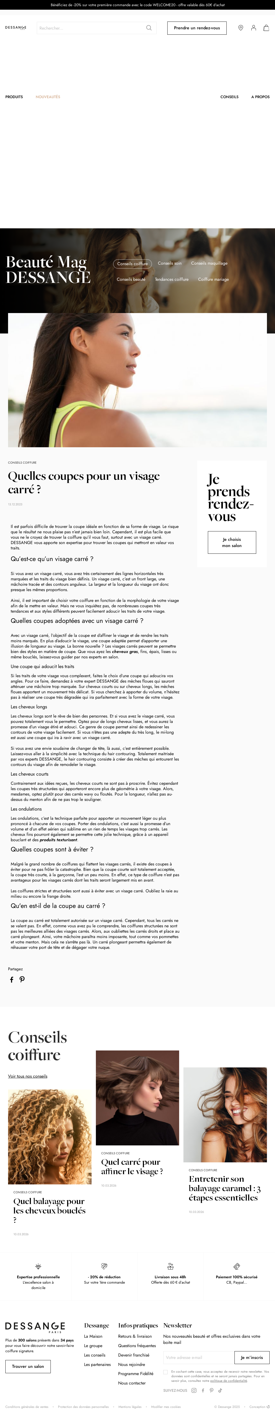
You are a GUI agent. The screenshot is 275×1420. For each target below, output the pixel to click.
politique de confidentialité (228, 1380)
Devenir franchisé (133, 1355)
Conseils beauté (131, 279)
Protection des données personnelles (83, 1407)
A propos (260, 97)
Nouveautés (48, 97)
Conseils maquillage (209, 263)
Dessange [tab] (96, 1326)
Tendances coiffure (172, 279)
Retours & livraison (135, 1336)
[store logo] (15, 28)
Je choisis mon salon (232, 542)
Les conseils (94, 1355)
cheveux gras (125, 651)
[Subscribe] (252, 1357)
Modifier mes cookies (166, 1407)
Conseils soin (170, 263)
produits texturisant (58, 840)
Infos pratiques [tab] (138, 1326)
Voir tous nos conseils (27, 1076)
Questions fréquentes (137, 1346)
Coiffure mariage (213, 279)
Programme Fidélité (135, 1374)
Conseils (229, 97)
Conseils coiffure (132, 264)
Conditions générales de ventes (26, 1407)
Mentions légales (130, 1407)
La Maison (93, 1336)
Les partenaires (97, 1364)
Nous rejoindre (131, 1364)
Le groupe (93, 1346)
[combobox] (97, 28)
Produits (14, 97)
